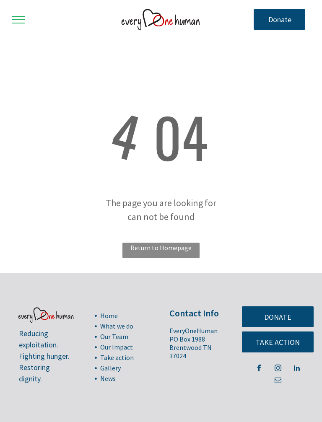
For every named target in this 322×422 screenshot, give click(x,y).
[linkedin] (297, 369)
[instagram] (278, 369)
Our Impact (116, 347)
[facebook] (259, 369)
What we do (116, 326)
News (108, 378)
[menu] (18, 20)
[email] (278, 381)
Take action (117, 357)
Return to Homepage (161, 247)
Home (109, 315)
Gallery (110, 368)
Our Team (114, 336)
